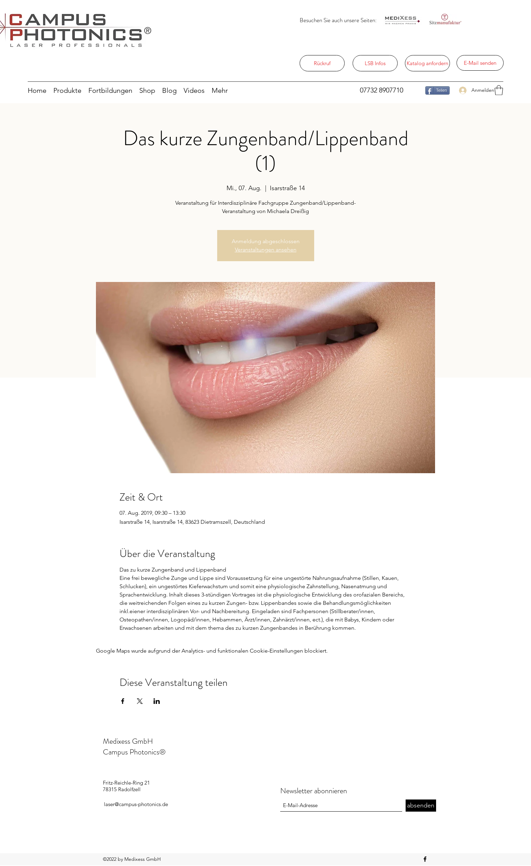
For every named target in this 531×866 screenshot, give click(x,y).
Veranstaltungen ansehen (266, 249)
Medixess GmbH (128, 741)
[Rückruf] (322, 63)
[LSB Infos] (375, 63)
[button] (499, 90)
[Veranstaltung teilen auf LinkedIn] (156, 701)
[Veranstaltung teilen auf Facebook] (123, 701)
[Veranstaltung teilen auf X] (139, 701)
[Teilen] (437, 90)
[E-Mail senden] (480, 63)
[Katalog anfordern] (427, 63)
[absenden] (421, 805)
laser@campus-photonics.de (136, 804)
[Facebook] (425, 859)
